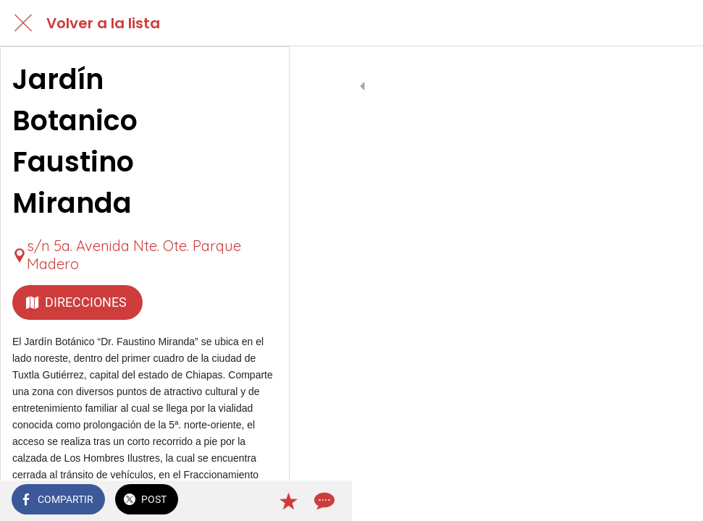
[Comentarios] (674, 500)
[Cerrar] (23, 23)
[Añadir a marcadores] (639, 500)
